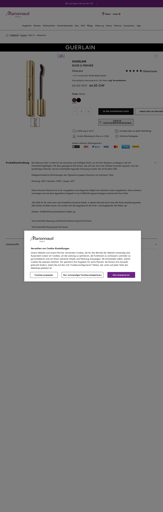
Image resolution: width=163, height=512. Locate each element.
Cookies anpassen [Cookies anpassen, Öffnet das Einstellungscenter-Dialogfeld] (44, 274)
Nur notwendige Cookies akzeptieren (82, 274)
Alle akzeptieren (121, 274)
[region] (82, 256)
